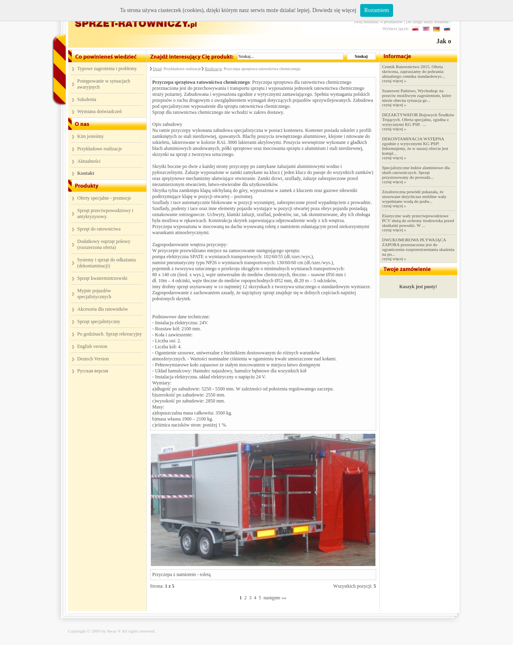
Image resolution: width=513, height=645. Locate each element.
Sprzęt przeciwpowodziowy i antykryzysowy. (105, 213)
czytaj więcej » (394, 81)
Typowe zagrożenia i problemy (107, 68)
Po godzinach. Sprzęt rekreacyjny (109, 334)
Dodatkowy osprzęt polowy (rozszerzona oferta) (104, 244)
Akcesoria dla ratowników (102, 309)
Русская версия (92, 371)
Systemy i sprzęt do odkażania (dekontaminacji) (106, 263)
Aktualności (89, 161)
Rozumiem (376, 10)
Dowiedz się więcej (334, 10)
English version (92, 346)
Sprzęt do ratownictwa (99, 229)
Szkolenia (86, 99)
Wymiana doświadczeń (99, 111)
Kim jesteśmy (90, 136)
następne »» (275, 598)
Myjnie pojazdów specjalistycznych (94, 293)
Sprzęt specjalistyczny (98, 321)
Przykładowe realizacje (99, 149)
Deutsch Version (93, 359)
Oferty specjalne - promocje (104, 198)
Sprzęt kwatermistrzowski (102, 278)
